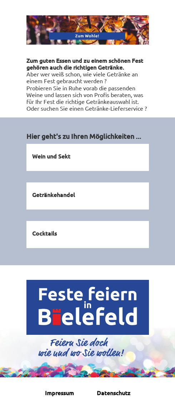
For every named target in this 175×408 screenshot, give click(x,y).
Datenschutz (113, 393)
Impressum (59, 393)
